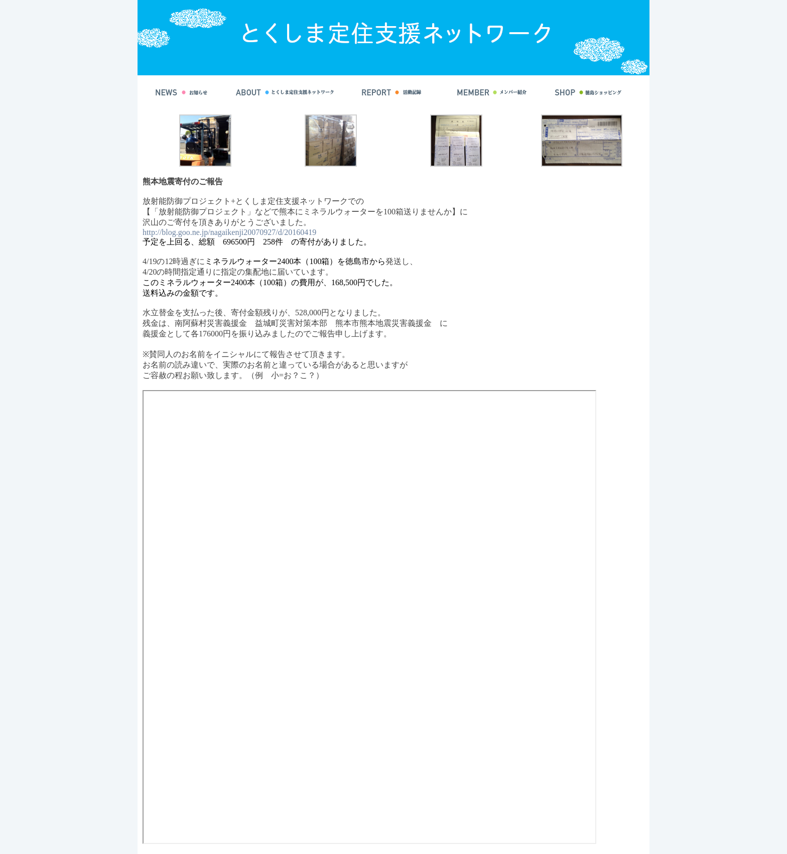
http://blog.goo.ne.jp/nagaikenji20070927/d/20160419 (229, 232)
